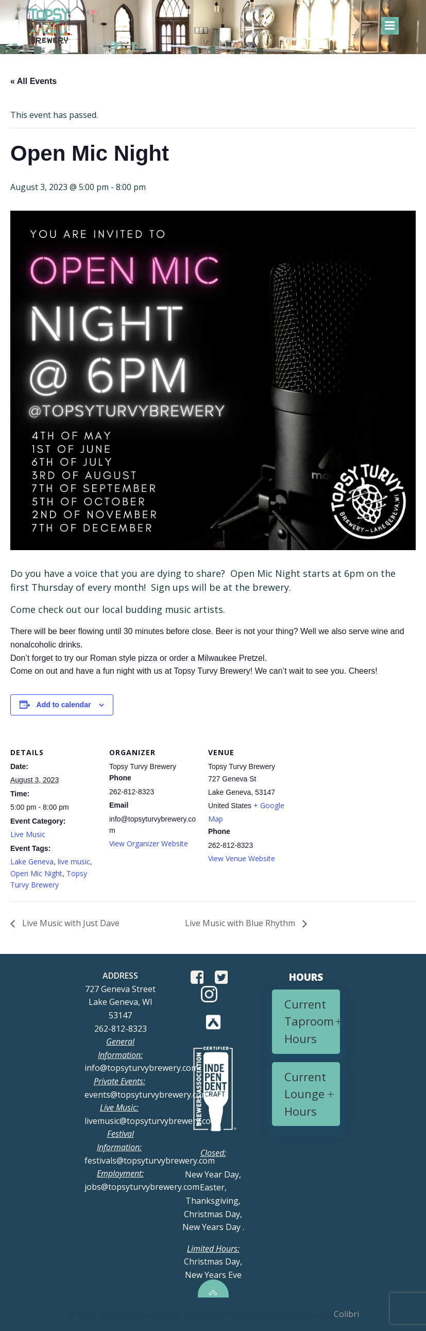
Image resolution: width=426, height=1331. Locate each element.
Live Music (27, 834)
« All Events (33, 81)
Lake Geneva (32, 861)
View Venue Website (241, 858)
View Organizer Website (148, 843)
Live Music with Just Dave (70, 923)
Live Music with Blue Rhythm (241, 923)
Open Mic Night (36, 873)
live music (74, 861)
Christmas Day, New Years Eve (213, 1262)
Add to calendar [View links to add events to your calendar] (64, 705)
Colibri (346, 1314)
